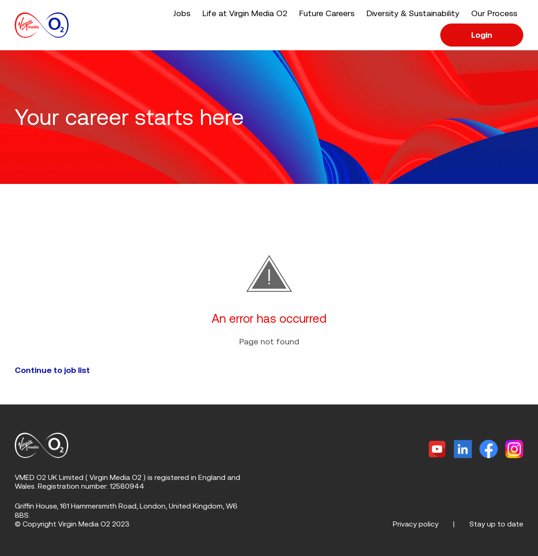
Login (481, 35)
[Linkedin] (463, 449)
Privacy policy (415, 524)
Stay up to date (496, 524)
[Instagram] (514, 449)
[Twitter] (437, 449)
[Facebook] (488, 449)
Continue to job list (52, 370)
